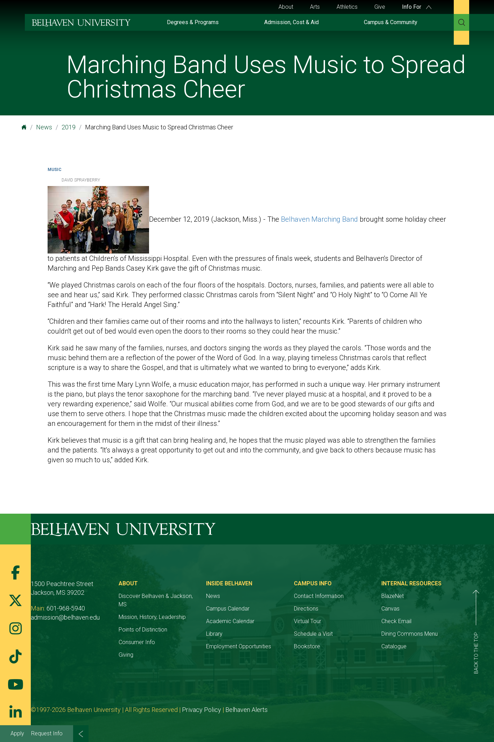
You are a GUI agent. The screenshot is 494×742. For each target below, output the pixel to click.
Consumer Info (137, 642)
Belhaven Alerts (246, 709)
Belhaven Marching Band (319, 219)
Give (379, 6)
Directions (306, 608)
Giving (126, 654)
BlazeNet (392, 596)
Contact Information (319, 596)
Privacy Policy (201, 709)
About (285, 6)
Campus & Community (390, 22)
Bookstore (307, 646)
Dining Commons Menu (409, 633)
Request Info (47, 733)
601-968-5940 (66, 608)
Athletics (347, 6)
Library (214, 633)
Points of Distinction (143, 629)
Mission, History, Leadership (152, 617)
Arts (315, 6)
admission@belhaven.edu (65, 617)
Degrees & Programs (193, 22)
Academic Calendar (230, 621)
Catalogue (394, 646)
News (44, 127)
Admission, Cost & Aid (291, 22)
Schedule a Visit (313, 633)
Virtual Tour (307, 621)
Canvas (390, 608)
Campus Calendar (227, 608)
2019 (69, 127)
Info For (416, 6)
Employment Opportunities (238, 646)
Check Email (396, 621)
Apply (17, 733)
